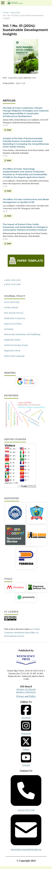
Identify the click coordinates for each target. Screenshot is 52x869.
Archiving (8, 329)
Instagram (26, 727)
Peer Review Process (13, 313)
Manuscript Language (14, 356)
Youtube (26, 759)
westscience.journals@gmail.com (26, 831)
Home (6, 13)
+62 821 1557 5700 (26, 792)
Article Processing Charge (16, 345)
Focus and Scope (12, 302)
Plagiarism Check (12, 350)
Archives (15, 13)
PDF (9, 130)
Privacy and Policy (26, 696)
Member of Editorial (26, 689)
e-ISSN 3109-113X (12, 280)
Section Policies (11, 307)
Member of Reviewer (26, 692)
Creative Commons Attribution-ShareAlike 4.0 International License (22, 632)
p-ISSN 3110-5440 (12, 284)
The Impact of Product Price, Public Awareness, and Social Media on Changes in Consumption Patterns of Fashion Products (25, 227)
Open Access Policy (13, 323)
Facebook (26, 711)
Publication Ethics (12, 339)
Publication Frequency (14, 318)
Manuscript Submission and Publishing (22, 334)
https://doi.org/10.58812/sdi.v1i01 (22, 78)
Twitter (26, 743)
